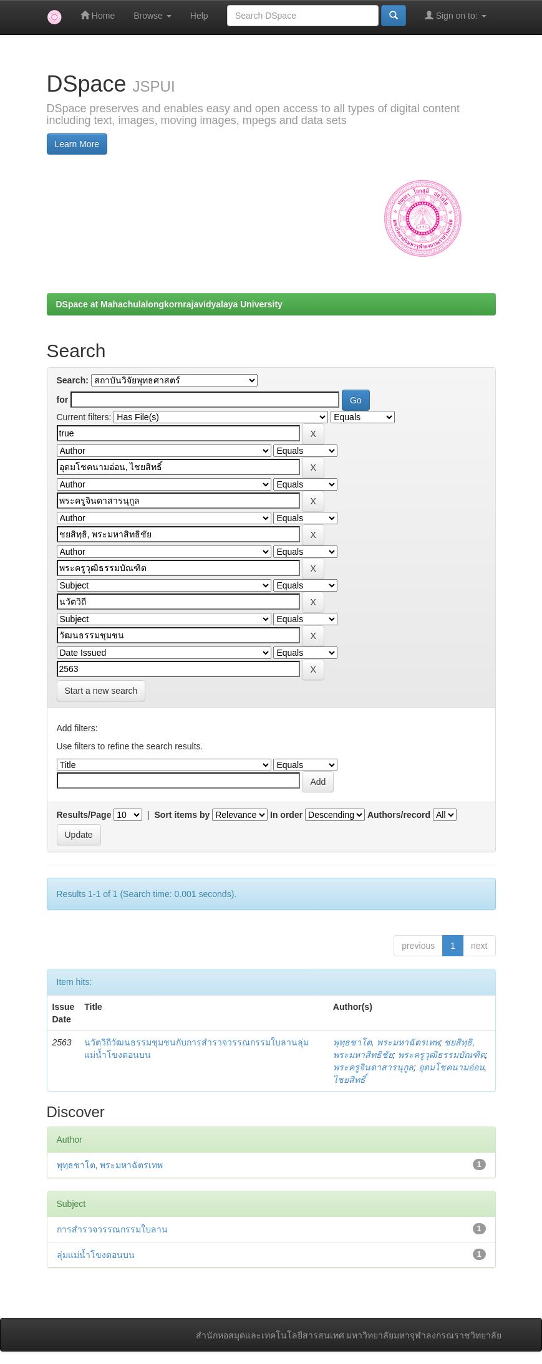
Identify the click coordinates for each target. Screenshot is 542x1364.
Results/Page (84, 815)
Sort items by (182, 815)
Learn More (77, 144)
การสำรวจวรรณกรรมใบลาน (112, 1229)
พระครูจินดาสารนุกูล (373, 1067)
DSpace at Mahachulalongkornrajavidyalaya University (169, 304)
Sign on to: (455, 15)
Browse (152, 16)
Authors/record (398, 815)
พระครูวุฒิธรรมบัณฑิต (441, 1055)
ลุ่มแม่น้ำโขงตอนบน (96, 1255)
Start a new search (101, 691)
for (63, 400)
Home (97, 15)
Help (199, 16)
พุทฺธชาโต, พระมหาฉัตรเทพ (386, 1042)
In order (286, 815)
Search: (73, 380)
